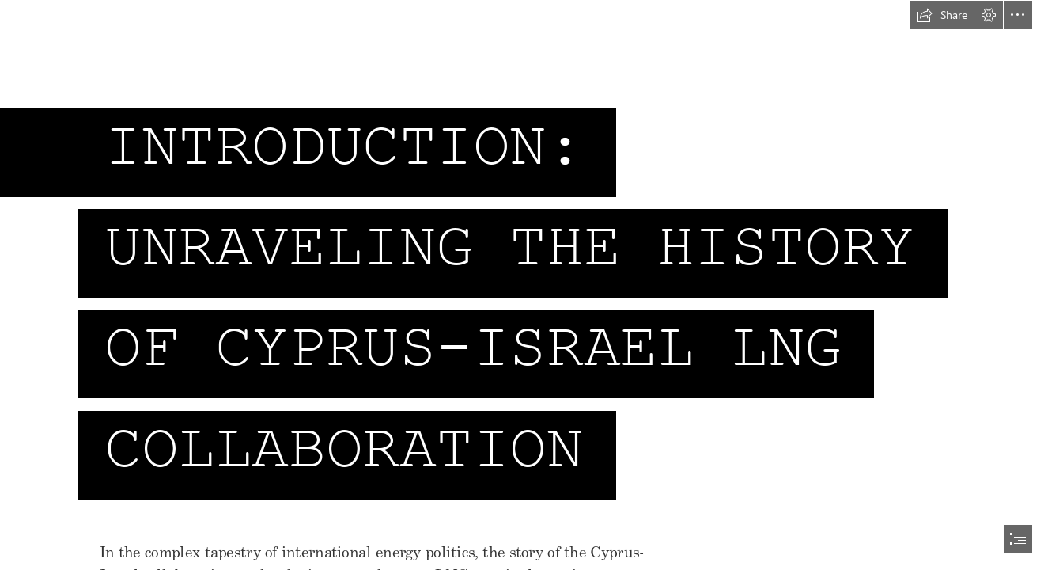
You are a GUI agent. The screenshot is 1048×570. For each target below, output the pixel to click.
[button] (942, 15)
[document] (524, 285)
